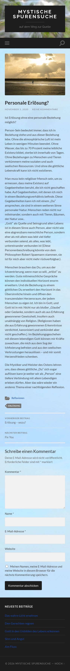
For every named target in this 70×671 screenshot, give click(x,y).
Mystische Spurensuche (35, 14)
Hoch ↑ (60, 663)
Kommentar (13, 471)
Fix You (35, 435)
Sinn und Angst (14, 638)
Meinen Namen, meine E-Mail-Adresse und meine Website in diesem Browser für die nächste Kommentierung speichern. (33, 570)
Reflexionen (18, 398)
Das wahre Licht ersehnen (21, 615)
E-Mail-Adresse (15, 531)
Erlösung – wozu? (35, 420)
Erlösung (14, 405)
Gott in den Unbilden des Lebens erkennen (32, 631)
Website (10, 548)
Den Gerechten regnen (19, 623)
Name (9, 513)
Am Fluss (11, 646)
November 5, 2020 (16, 109)
